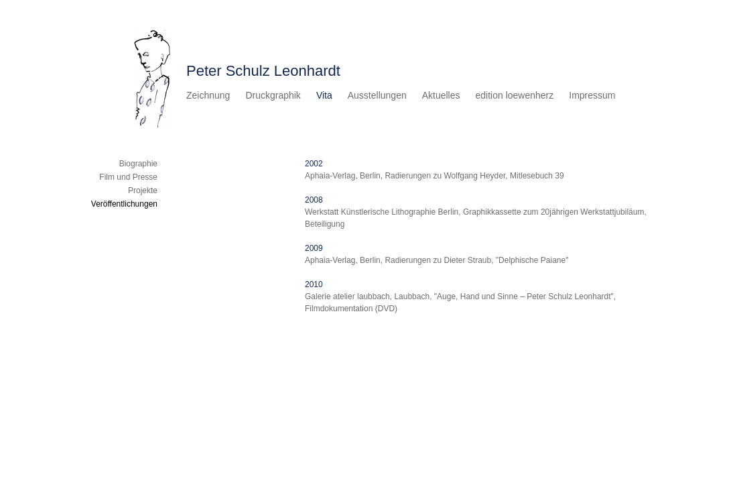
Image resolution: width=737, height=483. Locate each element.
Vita (324, 95)
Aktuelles (441, 95)
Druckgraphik (272, 95)
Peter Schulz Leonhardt (263, 70)
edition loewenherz (515, 95)
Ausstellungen (377, 95)
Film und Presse (128, 177)
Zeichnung (208, 95)
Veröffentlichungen (124, 204)
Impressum (592, 95)
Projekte (142, 190)
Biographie (138, 163)
